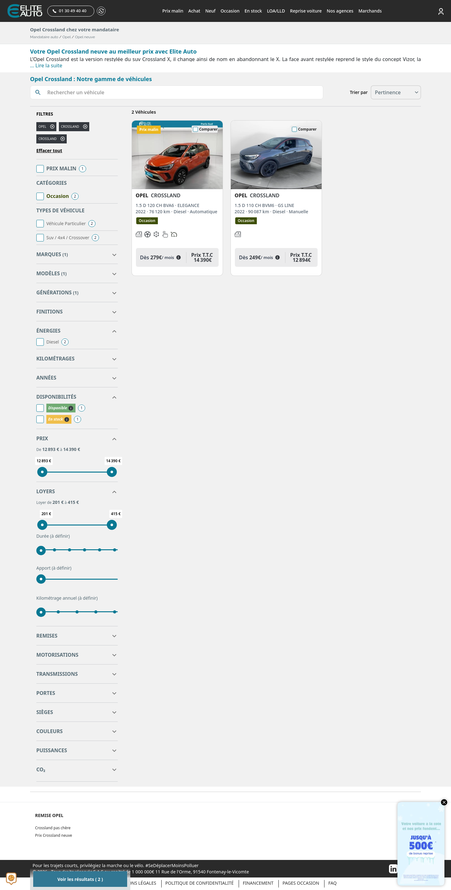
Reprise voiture (306, 11)
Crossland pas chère (52, 827)
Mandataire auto (44, 37)
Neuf (210, 11)
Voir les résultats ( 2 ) (80, 879)
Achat (194, 11)
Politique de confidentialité (199, 883)
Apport (53, 568)
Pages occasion (301, 883)
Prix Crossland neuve (53, 835)
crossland (70, 126)
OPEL (42, 126)
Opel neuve (85, 37)
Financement (258, 883)
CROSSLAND (48, 139)
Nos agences (340, 11)
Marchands (369, 11)
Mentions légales (135, 883)
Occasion (230, 11)
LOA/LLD (276, 11)
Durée (53, 536)
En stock (253, 11)
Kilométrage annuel (67, 598)
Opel (66, 37)
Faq (332, 883)
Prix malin (172, 11)
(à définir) (60, 536)
